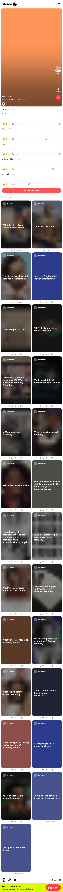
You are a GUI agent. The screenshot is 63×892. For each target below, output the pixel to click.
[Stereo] (10, 4)
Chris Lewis (6, 97)
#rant (19, 99)
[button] (53, 887)
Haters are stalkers (9, 99)
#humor (24, 99)
